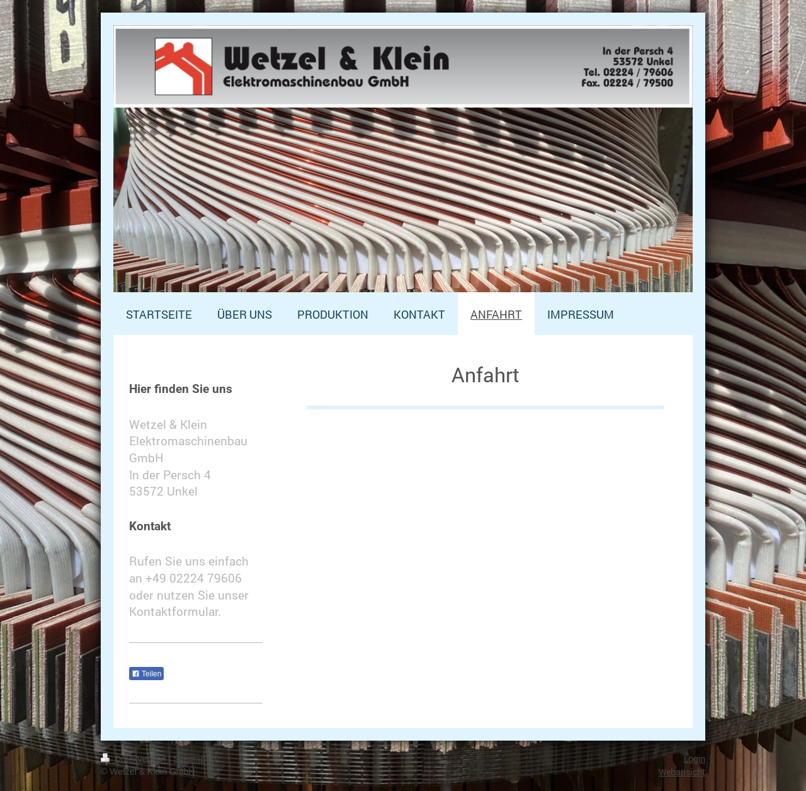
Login (694, 759)
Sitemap (189, 759)
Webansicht (682, 772)
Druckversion (134, 759)
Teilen (146, 673)
